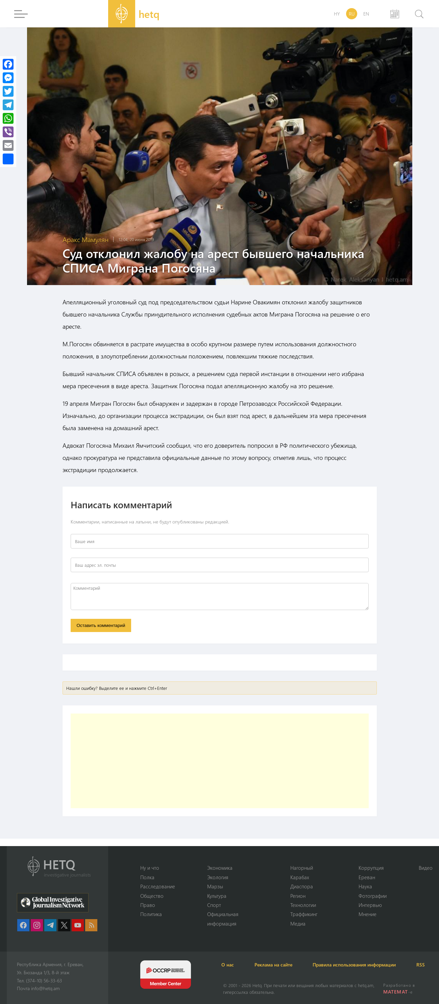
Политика (151, 914)
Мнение (367, 914)
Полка (147, 876)
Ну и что (149, 867)
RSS (425, 964)
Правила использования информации (358, 964)
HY (337, 13)
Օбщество (152, 895)
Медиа (298, 923)
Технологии (303, 905)
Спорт (214, 905)
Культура (216, 895)
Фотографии (373, 895)
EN (366, 13)
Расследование (157, 886)
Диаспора (301, 886)
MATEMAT (395, 991)
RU (352, 13)
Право (147, 905)
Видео (426, 867)
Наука (365, 886)
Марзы (215, 886)
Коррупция (371, 867)
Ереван (367, 876)
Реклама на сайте (276, 964)
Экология (217, 876)
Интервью (370, 905)
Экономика (220, 867)
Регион (298, 895)
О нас (229, 964)
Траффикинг (303, 914)
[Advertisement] (220, 761)
